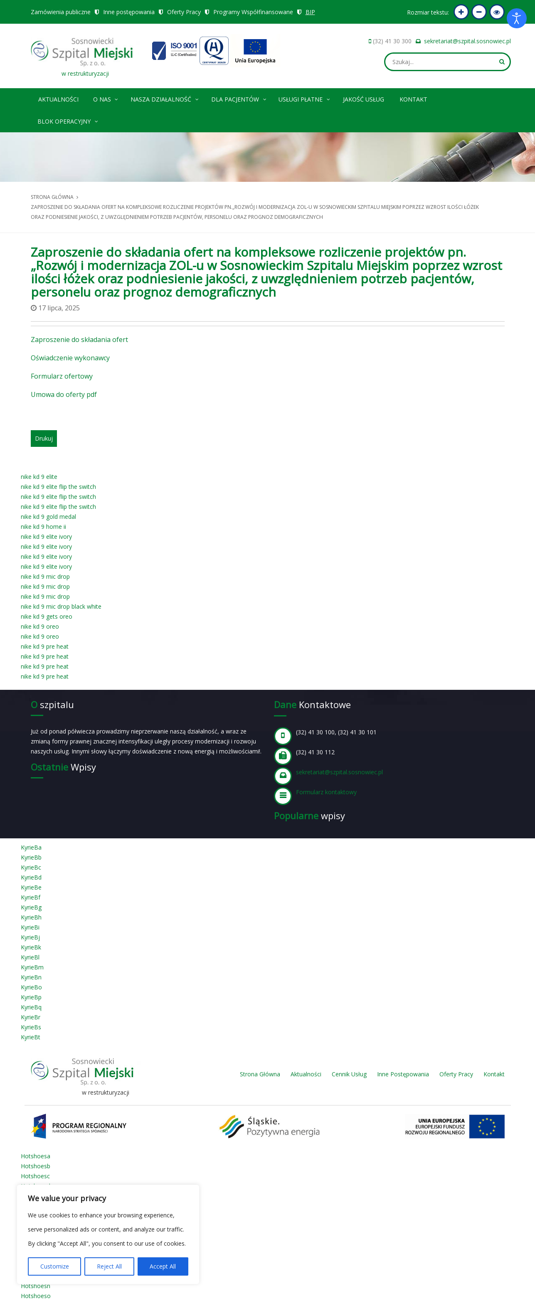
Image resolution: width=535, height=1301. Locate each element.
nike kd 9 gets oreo (46, 616)
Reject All (109, 1266)
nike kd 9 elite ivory (46, 536)
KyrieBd (31, 877)
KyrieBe (31, 887)
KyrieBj (30, 937)
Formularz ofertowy (62, 376)
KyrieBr (30, 1017)
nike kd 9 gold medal (48, 516)
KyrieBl (30, 957)
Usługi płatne (305, 98)
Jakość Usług (363, 99)
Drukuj (44, 438)
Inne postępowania (129, 12)
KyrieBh (31, 917)
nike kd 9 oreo (40, 626)
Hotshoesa (35, 1156)
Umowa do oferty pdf (64, 394)
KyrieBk (31, 947)
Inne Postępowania (403, 1074)
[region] (108, 1234)
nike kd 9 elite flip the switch (58, 487)
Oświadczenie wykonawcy (70, 357)
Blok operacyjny (68, 120)
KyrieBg (31, 907)
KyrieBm (32, 967)
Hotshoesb (35, 1166)
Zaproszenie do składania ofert (79, 339)
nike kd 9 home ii (43, 526)
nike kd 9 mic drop (45, 576)
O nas (106, 98)
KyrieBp (31, 997)
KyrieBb (31, 857)
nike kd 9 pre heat (45, 646)
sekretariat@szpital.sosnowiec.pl (467, 41)
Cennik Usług (349, 1074)
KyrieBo (31, 987)
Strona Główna (260, 1074)
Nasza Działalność (165, 98)
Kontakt (413, 99)
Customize (54, 1266)
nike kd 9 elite (39, 477)
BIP (310, 12)
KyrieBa (31, 847)
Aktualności (58, 99)
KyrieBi (30, 927)
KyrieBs (31, 1027)
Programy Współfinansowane (253, 12)
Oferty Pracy (184, 12)
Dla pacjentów (239, 98)
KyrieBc (31, 867)
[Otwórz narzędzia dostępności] (517, 18)
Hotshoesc (35, 1176)
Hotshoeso (36, 1296)
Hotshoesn (35, 1286)
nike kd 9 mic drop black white (61, 606)
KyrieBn (31, 977)
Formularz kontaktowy (326, 792)
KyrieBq (31, 1007)
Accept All (163, 1266)
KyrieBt (30, 1037)
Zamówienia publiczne (61, 12)
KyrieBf (30, 897)
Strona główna (52, 197)
